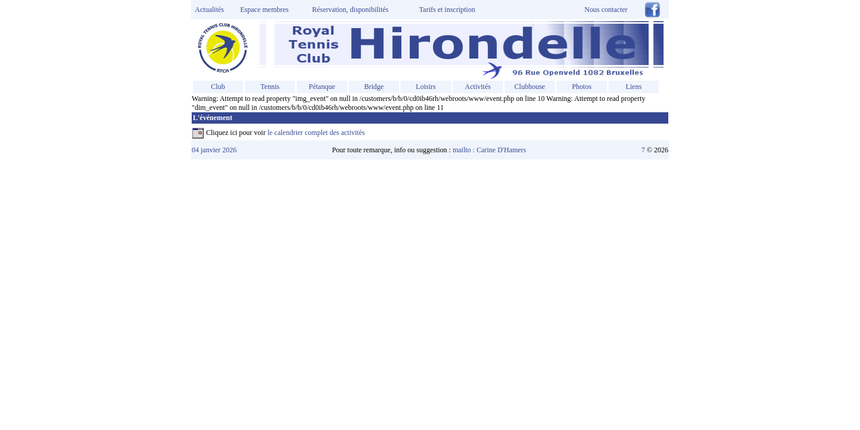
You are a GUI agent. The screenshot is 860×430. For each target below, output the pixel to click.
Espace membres (264, 9)
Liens (634, 86)
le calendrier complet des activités (316, 132)
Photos (582, 86)
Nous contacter (606, 9)
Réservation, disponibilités (350, 9)
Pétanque (322, 86)
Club (218, 86)
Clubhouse (529, 86)
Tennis (270, 86)
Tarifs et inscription (447, 9)
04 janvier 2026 (214, 150)
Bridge (374, 86)
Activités (477, 86)
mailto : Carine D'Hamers (490, 150)
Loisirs (425, 86)
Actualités (208, 9)
